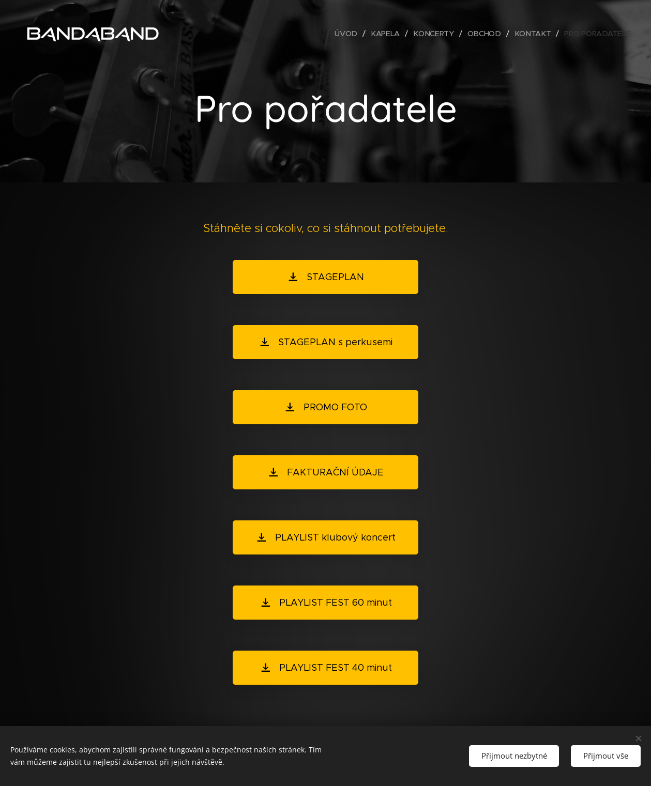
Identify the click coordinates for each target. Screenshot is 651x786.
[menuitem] (351, 34)
